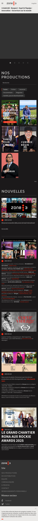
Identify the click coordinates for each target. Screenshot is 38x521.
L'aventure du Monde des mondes (10, 112)
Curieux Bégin (26, 141)
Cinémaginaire (8, 481)
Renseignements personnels (14, 490)
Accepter (6, 518)
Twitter (7, 503)
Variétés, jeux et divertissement (13, 93)
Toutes (5, 87)
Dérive (11, 18)
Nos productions (9, 471)
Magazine (19, 90)
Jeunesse (22, 87)
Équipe (4, 477)
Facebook (8, 499)
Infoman (9, 169)
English (34, 3)
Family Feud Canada (8, 139)
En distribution (8, 474)
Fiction (13, 87)
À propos (6, 484)
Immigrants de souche (29, 115)
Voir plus (29, 179)
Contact (5, 487)
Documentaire (7, 90)
